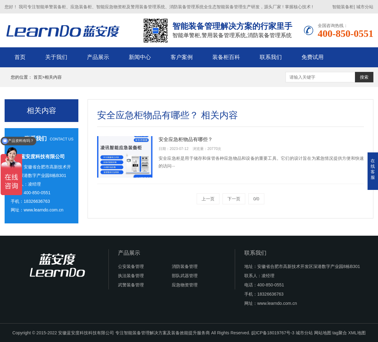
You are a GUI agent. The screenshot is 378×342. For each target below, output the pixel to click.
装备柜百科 (226, 57)
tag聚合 (339, 332)
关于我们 (56, 57)
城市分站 (364, 6)
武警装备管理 (131, 284)
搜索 (364, 77)
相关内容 (53, 77)
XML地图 (357, 332)
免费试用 (312, 57)
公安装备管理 (131, 266)
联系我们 (271, 57)
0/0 (256, 198)
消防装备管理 (185, 266)
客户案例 (182, 57)
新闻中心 (140, 57)
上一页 (208, 198)
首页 (20, 57)
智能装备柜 (343, 6)
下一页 (233, 198)
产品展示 (98, 57)
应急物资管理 (185, 284)
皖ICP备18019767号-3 (272, 332)
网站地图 (322, 332)
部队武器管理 (185, 275)
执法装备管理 (131, 275)
